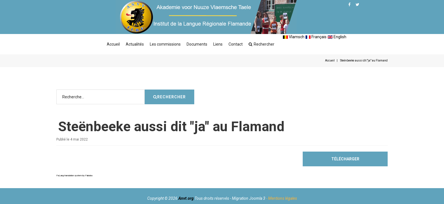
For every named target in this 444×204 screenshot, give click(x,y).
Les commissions (165, 44)
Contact (236, 44)
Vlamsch (293, 37)
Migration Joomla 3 (248, 198)
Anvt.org (186, 198)
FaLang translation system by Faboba (74, 175)
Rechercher (261, 44)
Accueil (113, 44)
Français (316, 37)
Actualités (135, 44)
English (337, 37)
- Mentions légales (281, 198)
